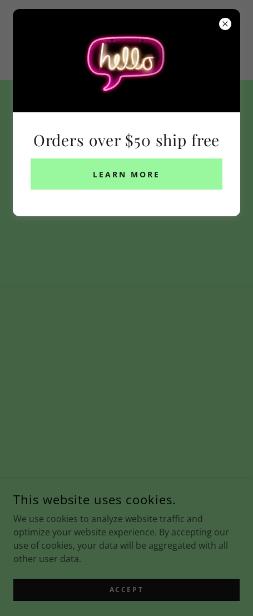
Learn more (126, 174)
